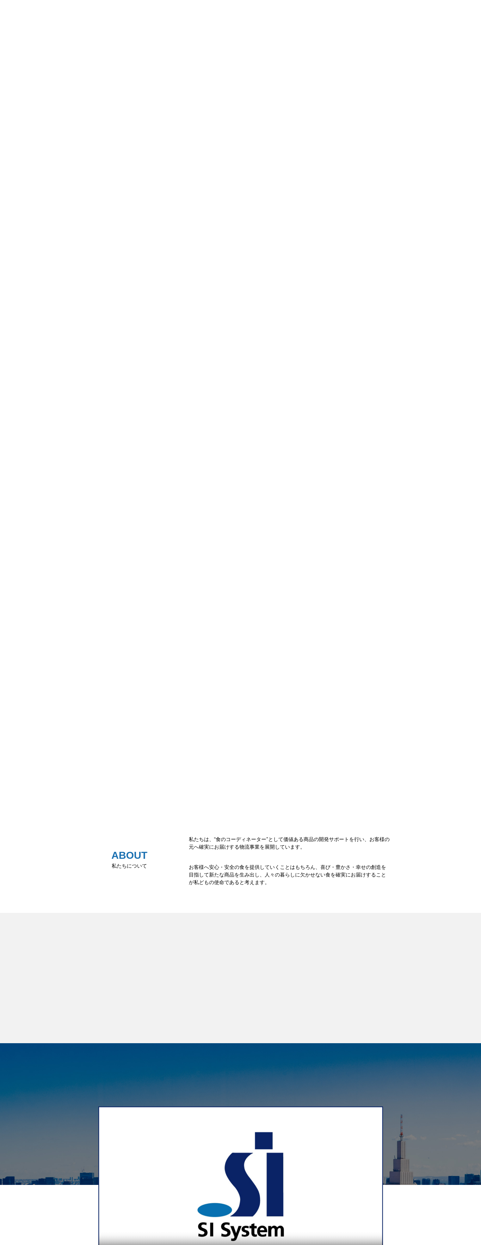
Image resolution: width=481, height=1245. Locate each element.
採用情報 (430, 12)
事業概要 (396, 12)
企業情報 (464, 12)
